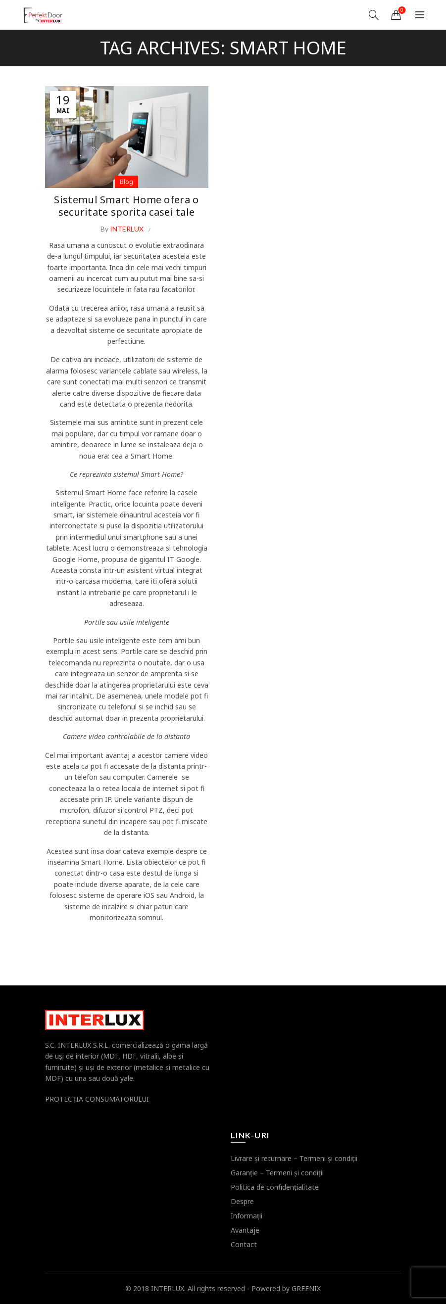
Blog (126, 182)
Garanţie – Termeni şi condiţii (277, 1172)
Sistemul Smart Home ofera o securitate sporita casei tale (126, 205)
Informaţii (246, 1215)
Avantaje (245, 1230)
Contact (244, 1244)
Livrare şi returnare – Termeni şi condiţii (294, 1158)
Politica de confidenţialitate (275, 1187)
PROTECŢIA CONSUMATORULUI (97, 1099)
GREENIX (306, 1288)
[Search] (374, 14)
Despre (242, 1201)
